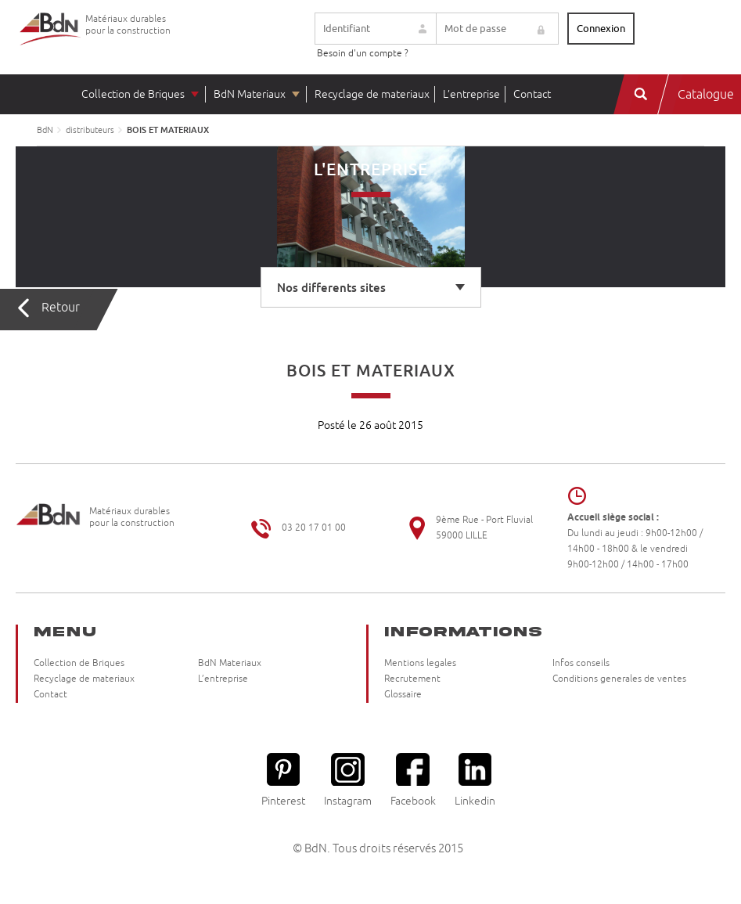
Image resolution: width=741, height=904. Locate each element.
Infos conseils (581, 663)
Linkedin (475, 780)
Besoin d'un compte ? (362, 53)
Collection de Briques (133, 94)
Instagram (348, 780)
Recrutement (412, 679)
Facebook (413, 780)
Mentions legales (420, 663)
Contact (532, 94)
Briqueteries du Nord (51, 41)
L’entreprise (471, 94)
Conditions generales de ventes (619, 679)
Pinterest (283, 780)
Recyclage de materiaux (372, 94)
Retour (60, 307)
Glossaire (403, 695)
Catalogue (706, 95)
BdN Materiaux (250, 94)
